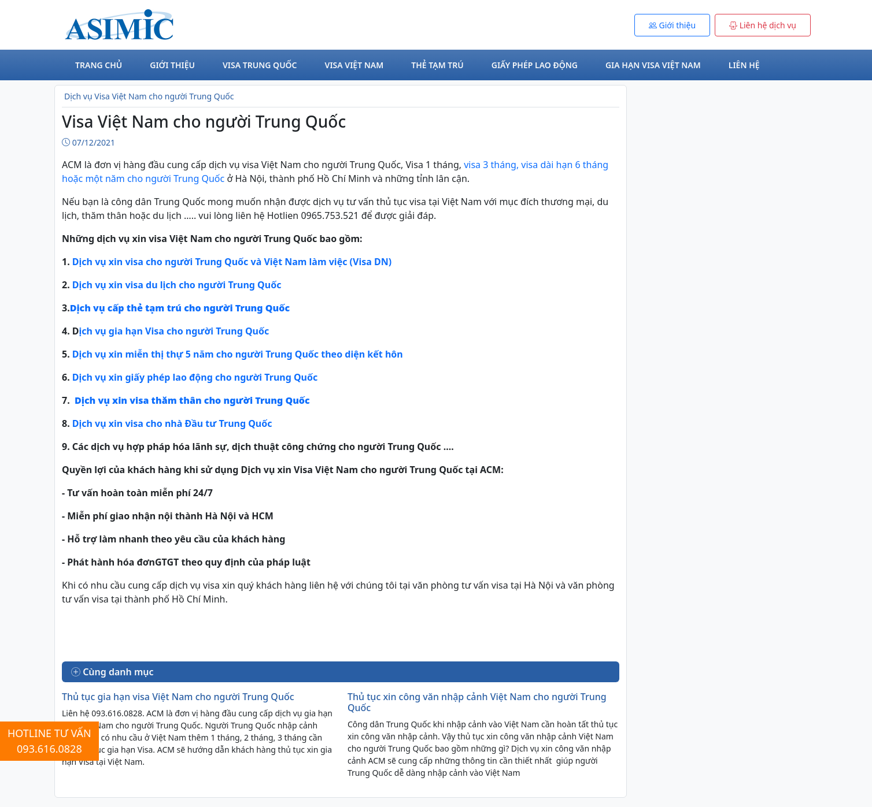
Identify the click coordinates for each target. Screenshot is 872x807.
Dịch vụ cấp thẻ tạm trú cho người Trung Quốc (180, 308)
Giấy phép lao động (535, 64)
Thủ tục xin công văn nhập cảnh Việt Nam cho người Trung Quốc (477, 702)
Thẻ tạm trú (437, 64)
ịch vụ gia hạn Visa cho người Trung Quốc (174, 331)
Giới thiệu (172, 64)
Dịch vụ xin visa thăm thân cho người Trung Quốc (192, 400)
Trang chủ (98, 64)
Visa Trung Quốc (260, 64)
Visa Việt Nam (354, 64)
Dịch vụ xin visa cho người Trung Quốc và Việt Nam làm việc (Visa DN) (230, 261)
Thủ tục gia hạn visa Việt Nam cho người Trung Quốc (178, 696)
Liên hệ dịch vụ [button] (762, 25)
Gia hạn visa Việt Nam (653, 64)
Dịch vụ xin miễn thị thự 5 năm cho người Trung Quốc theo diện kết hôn (238, 354)
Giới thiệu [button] (672, 25)
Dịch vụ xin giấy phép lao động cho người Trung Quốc (194, 377)
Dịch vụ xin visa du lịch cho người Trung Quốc (176, 284)
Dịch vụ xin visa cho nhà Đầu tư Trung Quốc (172, 423)
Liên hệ (744, 64)
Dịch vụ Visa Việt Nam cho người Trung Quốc (149, 96)
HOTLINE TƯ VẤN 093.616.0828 (49, 741)
